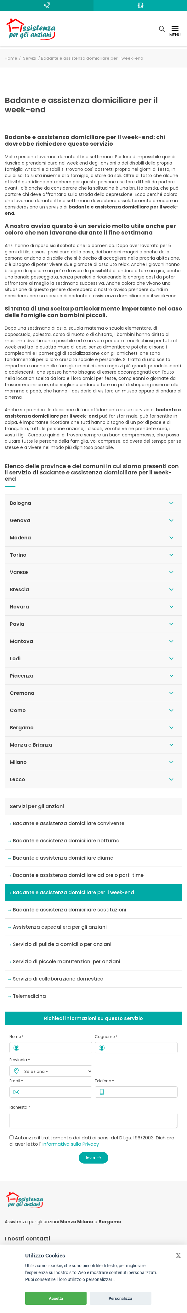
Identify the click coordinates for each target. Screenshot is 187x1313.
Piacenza (21, 675)
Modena (20, 537)
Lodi (15, 658)
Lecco (17, 779)
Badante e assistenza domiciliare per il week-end (73, 892)
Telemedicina (29, 996)
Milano (18, 762)
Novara (19, 606)
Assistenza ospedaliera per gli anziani (60, 927)
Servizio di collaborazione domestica (58, 978)
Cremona (22, 693)
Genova (20, 520)
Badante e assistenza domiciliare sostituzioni (69, 909)
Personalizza (120, 1298)
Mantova (21, 641)
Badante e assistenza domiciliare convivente (68, 823)
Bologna (20, 503)
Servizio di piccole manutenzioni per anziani (66, 961)
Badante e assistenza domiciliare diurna (63, 858)
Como (18, 710)
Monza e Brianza (31, 744)
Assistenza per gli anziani (32, 1221)
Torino (18, 555)
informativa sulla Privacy (70, 1144)
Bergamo (22, 727)
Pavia (17, 624)
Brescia (19, 589)
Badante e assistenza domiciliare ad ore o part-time (78, 875)
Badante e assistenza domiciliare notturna (66, 840)
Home (11, 58)
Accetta (56, 1298)
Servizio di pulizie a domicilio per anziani (62, 944)
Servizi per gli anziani (37, 806)
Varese (19, 572)
